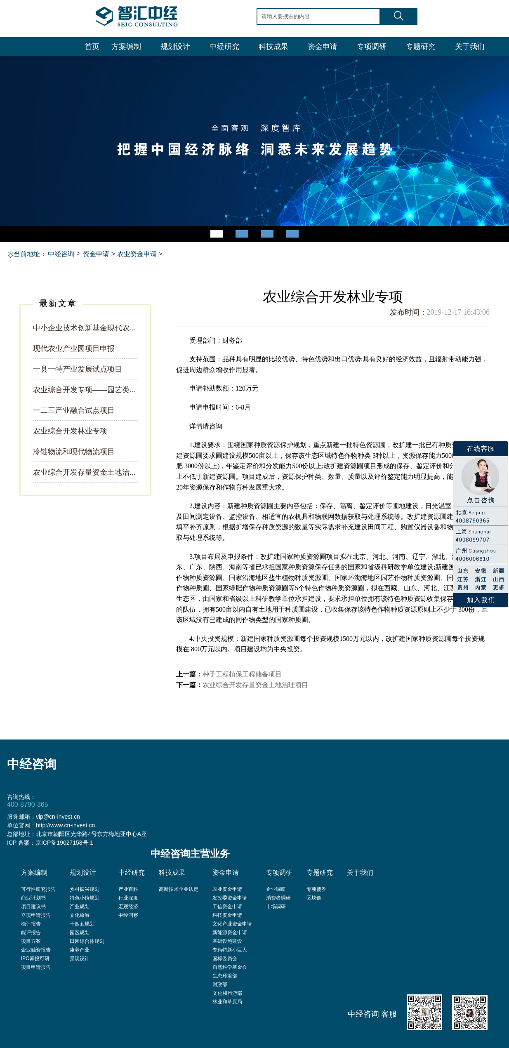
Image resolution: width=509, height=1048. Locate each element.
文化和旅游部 (227, 993)
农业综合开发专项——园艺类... (84, 390)
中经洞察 (128, 915)
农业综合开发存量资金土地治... (84, 472)
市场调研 (276, 906)
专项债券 (316, 889)
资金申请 (322, 46)
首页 (92, 46)
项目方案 (31, 941)
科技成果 (273, 46)
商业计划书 (33, 898)
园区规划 (80, 932)
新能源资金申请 (229, 932)
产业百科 (128, 889)
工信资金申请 (227, 906)
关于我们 (470, 46)
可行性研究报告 (38, 889)
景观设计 (80, 958)
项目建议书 (33, 906)
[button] (216, 234)
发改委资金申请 (229, 898)
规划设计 (175, 46)
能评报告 (31, 932)
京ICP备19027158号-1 (64, 842)
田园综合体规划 (87, 941)
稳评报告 (31, 924)
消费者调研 (278, 898)
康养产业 (80, 950)
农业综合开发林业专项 (70, 431)
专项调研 (371, 46)
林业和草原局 (227, 1002)
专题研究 (421, 46)
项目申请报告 (36, 967)
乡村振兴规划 (84, 889)
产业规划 (80, 906)
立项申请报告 (36, 915)
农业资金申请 (137, 253)
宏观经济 (128, 906)
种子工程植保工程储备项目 (242, 674)
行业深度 (128, 898)
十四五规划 (82, 924)
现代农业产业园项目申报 (74, 348)
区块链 (313, 898)
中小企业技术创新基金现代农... (84, 328)
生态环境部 (224, 976)
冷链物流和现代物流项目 (74, 451)
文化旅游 (80, 915)
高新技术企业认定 (178, 889)
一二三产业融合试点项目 (74, 410)
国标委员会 (224, 958)
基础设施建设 (227, 941)
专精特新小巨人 (229, 950)
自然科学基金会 (229, 967)
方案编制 (126, 46)
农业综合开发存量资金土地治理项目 (255, 684)
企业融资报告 (36, 950)
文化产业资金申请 (232, 924)
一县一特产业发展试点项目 (77, 369)
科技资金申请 (227, 915)
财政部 (219, 984)
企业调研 (276, 889)
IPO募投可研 (35, 958)
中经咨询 (61, 253)
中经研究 (224, 46)
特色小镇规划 (84, 898)
